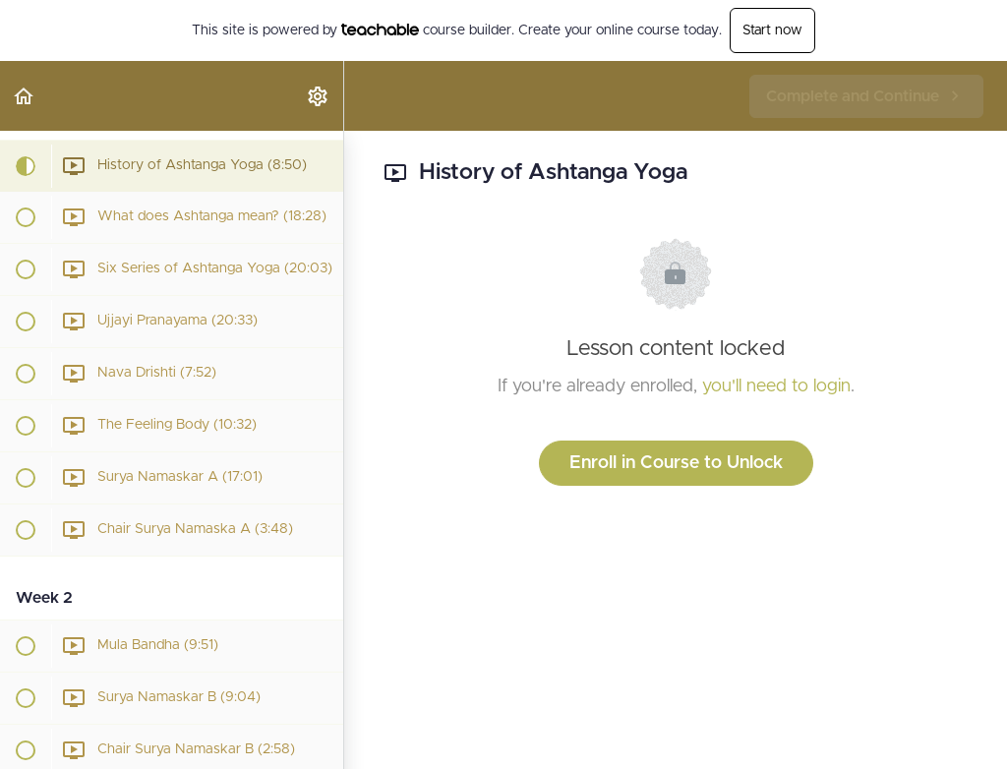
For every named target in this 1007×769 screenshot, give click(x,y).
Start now (772, 30)
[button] (24, 96)
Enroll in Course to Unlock (676, 463)
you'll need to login (776, 386)
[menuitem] (318, 96)
